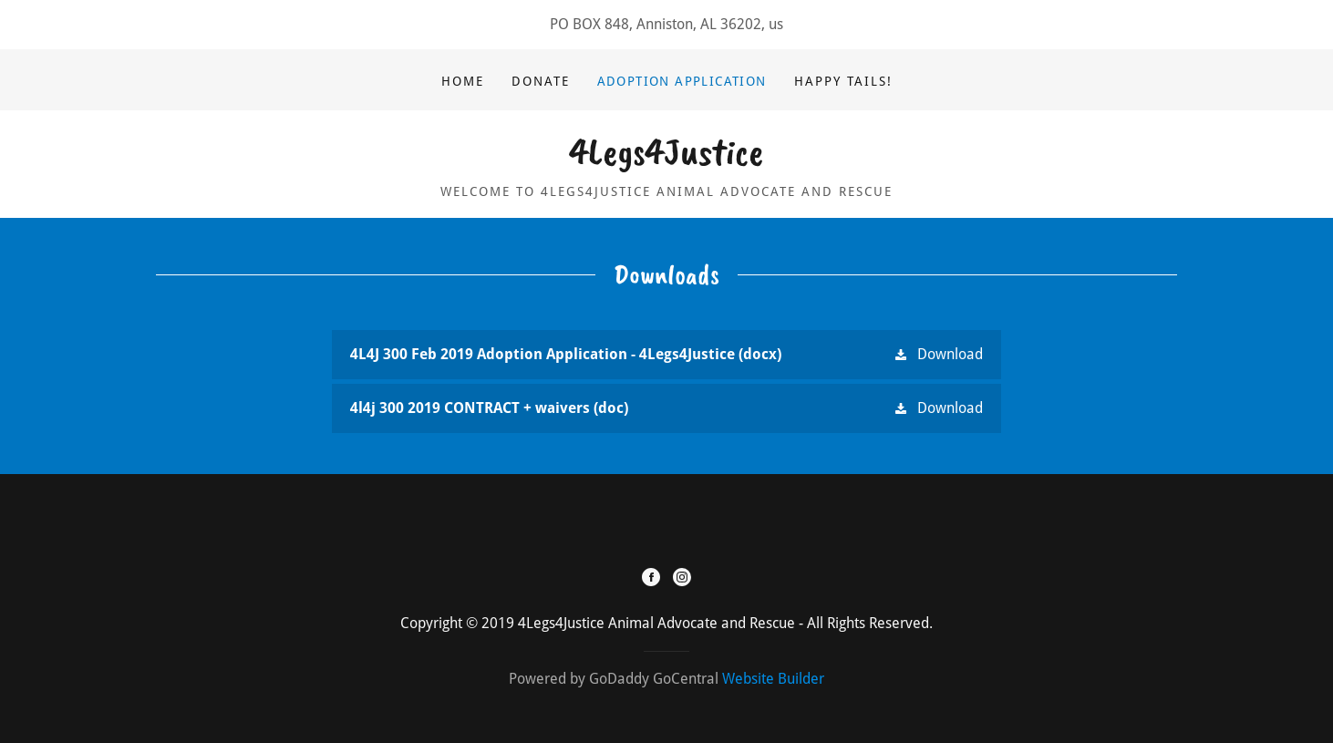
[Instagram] (682, 579)
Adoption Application (682, 81)
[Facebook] (651, 579)
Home (462, 81)
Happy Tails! (843, 81)
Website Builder (773, 678)
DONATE (541, 81)
